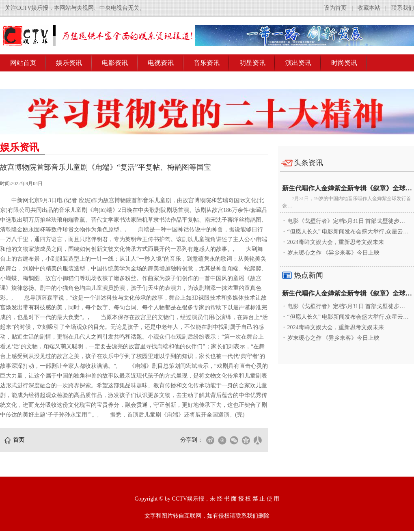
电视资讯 (161, 62)
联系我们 (402, 8)
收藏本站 (369, 8)
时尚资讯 (344, 62)
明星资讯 (252, 62)
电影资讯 (115, 62)
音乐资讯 (207, 62)
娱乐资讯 (69, 62)
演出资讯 (298, 62)
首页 (18, 440)
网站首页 (23, 62)
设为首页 (335, 8)
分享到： (191, 440)
